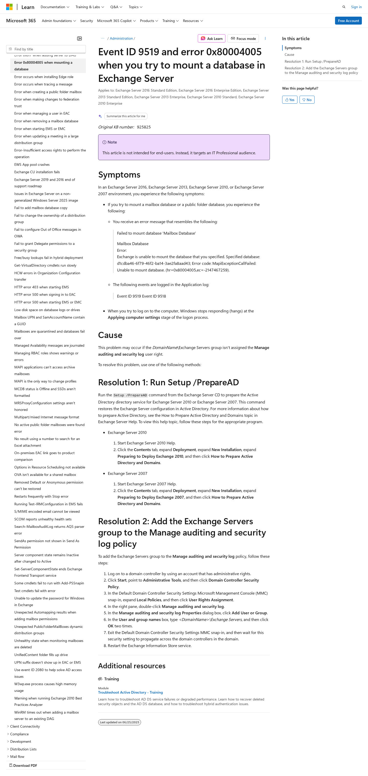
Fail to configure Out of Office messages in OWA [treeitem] (47, 232)
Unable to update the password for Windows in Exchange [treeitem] (49, 601)
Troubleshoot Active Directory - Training (130, 692)
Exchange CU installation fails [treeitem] (37, 171)
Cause (289, 54)
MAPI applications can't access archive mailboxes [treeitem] (44, 370)
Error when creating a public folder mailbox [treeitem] (48, 91)
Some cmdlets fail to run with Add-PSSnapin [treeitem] (49, 583)
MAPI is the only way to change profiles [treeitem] (45, 381)
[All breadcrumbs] (102, 38)
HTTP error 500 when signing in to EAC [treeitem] (45, 294)
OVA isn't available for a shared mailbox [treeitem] (45, 474)
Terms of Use (187, 760)
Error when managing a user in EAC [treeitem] (42, 113)
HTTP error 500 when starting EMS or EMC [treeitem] (48, 302)
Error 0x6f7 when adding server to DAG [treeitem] (45, 54)
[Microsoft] (9, 7)
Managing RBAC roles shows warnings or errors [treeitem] (46, 356)
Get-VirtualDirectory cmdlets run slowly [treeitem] (45, 265)
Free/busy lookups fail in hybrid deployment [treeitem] (48, 257)
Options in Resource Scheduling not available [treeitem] (49, 467)
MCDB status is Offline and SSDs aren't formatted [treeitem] (45, 392)
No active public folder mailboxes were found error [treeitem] (49, 428)
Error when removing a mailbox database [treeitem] (46, 120)
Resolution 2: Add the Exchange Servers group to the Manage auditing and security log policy (321, 70)
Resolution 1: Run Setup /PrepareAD (313, 61)
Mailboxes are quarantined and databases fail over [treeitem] (49, 334)
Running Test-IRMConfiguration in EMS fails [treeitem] (48, 503)
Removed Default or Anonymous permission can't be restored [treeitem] (48, 485)
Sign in (356, 6)
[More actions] (265, 38)
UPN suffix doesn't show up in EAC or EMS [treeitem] (47, 662)
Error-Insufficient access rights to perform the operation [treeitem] (50, 153)
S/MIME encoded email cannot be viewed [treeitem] (47, 511)
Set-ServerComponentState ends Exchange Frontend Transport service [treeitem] (48, 572)
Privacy (111, 760)
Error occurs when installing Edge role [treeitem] (43, 76)
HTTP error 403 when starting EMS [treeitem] (41, 287)
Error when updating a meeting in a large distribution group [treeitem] (46, 139)
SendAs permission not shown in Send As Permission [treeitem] (46, 544)
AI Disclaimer (16, 760)
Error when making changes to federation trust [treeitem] (46, 102)
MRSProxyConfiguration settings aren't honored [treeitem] (44, 406)
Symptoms (293, 47)
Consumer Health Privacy (147, 760)
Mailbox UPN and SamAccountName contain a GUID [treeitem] (49, 320)
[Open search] (344, 7)
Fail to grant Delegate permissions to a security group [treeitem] (44, 247)
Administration (121, 38)
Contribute (91, 760)
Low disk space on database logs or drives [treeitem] (47, 309)
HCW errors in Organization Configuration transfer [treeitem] (47, 276)
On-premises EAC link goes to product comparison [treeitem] (44, 456)
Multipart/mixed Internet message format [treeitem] (46, 416)
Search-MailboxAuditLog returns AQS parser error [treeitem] (49, 529)
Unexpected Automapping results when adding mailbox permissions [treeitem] (45, 615)
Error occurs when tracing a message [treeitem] (43, 84)
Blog (69, 760)
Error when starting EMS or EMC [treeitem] (39, 128)
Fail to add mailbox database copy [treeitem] (40, 207)
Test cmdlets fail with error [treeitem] (34, 590)
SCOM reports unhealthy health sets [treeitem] (43, 519)
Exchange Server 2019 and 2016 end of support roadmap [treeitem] (44, 183)
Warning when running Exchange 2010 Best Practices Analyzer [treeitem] (48, 701)
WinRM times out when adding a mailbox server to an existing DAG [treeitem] (46, 715)
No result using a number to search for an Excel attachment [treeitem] (47, 442)
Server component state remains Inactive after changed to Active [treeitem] (46, 558)
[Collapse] (79, 38)
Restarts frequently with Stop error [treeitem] (41, 496)
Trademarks (212, 760)
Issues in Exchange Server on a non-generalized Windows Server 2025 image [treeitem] (46, 197)
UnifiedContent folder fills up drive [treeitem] (41, 654)
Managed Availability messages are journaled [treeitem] (49, 345)
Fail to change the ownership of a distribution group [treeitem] (49, 218)
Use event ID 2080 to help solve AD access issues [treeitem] (48, 673)
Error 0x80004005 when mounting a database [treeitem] (43, 65)
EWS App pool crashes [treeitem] (32, 164)
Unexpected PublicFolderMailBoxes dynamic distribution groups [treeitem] (48, 630)
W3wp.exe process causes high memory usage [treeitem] (45, 687)
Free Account (348, 20)
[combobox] (46, 49)
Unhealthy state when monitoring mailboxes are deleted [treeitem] (48, 644)
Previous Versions (46, 760)
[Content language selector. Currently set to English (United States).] (29, 748)
